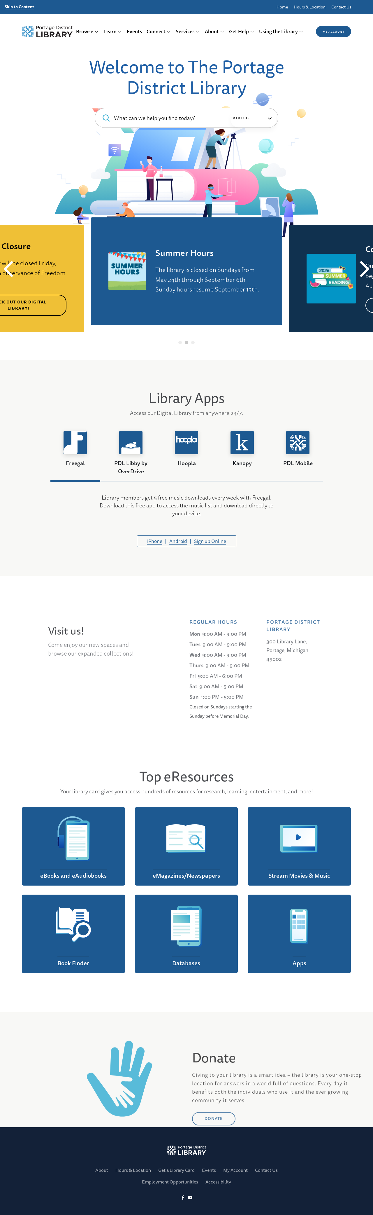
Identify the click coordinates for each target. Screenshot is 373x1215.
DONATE (214, 1145)
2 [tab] (186, 342)
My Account (333, 31)
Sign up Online (210, 541)
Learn (112, 31)
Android (178, 541)
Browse (87, 31)
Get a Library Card (176, 1170)
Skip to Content (19, 7)
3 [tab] (193, 342)
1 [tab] (180, 342)
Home (282, 7)
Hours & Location (310, 7)
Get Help (241, 31)
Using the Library (281, 31)
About (214, 31)
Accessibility (218, 1182)
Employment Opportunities (170, 1182)
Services (188, 31)
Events (134, 31)
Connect (159, 31)
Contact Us (341, 7)
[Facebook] (182, 1198)
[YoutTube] (190, 1198)
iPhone (154, 541)
